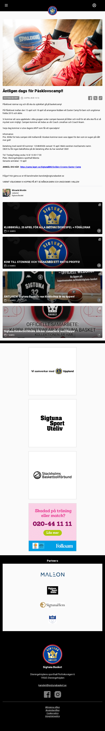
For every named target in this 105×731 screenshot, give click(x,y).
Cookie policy (53, 713)
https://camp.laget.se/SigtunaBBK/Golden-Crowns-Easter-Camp (50, 167)
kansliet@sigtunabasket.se (52, 685)
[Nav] (6, 5)
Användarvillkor (53, 710)
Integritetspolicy (52, 716)
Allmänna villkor (52, 707)
